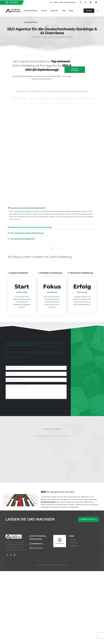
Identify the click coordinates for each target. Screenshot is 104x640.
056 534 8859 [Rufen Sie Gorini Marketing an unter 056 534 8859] (13, 2)
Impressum (74, 542)
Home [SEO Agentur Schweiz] (47, 26)
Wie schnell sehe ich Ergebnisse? (21, 239)
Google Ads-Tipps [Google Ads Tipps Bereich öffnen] (30, 22)
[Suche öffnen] (97, 10)
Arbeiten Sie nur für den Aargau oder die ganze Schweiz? (30, 227)
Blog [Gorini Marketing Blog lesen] (71, 11)
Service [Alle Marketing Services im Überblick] (44, 11)
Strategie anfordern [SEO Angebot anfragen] (74, 69)
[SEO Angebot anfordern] (88, 519)
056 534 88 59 (37, 539)
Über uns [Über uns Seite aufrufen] (54, 11)
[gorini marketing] (14, 537)
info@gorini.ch (37, 543)
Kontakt (72, 540)
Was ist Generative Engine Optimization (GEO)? (26, 208)
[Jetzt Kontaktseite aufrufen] (89, 10)
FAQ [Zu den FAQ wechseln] (63, 11)
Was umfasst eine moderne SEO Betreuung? (26, 233)
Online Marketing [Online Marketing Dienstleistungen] (30, 11)
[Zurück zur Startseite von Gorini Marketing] (14, 11)
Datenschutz (74, 545)
